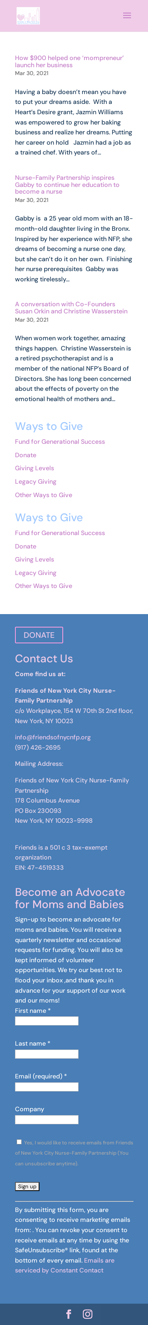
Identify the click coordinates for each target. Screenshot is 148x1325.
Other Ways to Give (43, 495)
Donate (25, 455)
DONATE (39, 635)
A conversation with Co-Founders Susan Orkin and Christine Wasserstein (71, 307)
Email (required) (41, 1076)
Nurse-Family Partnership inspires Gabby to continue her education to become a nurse (67, 184)
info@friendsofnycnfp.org (53, 737)
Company (29, 1109)
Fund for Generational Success (60, 441)
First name (33, 1010)
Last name (33, 1043)
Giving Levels (34, 468)
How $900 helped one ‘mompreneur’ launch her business (69, 61)
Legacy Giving (35, 481)
